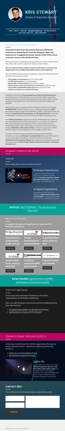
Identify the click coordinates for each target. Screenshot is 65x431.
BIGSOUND (23, 31)
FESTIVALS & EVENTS (50, 31)
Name (8, 399)
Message (29, 399)
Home (10, 31)
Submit (14, 413)
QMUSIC (16, 31)
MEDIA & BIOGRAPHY (41, 33)
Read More (10, 249)
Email (8, 406)
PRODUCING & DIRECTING (25, 33)
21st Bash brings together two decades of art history (28, 311)
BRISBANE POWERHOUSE (35, 31)
